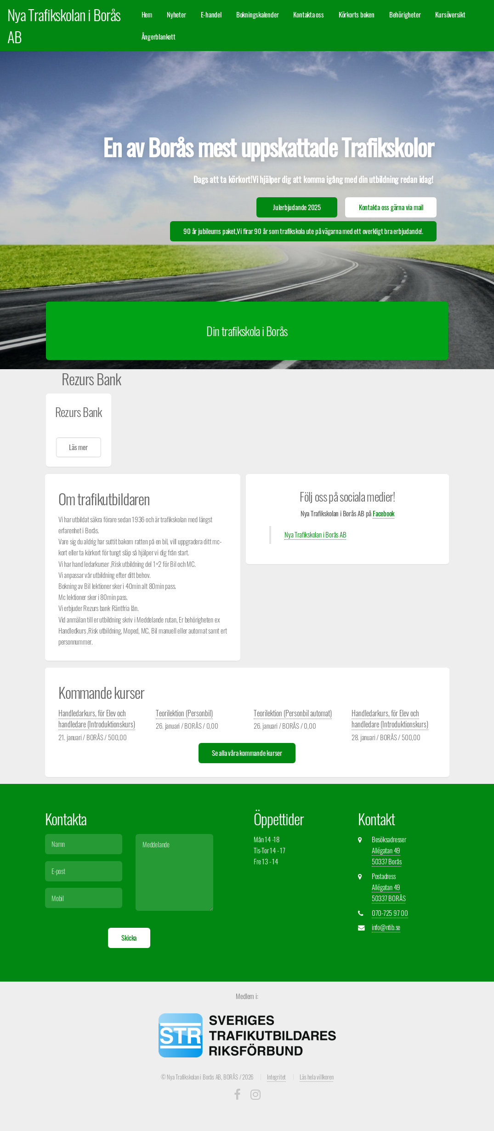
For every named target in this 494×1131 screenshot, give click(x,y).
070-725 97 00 (390, 913)
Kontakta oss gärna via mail (391, 207)
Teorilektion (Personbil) (184, 713)
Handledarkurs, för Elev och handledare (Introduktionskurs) (96, 719)
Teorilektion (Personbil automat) (293, 713)
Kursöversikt (450, 14)
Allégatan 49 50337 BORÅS (389, 892)
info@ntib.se (386, 927)
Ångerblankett (159, 36)
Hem (147, 14)
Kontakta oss (308, 14)
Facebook (383, 513)
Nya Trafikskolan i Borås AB (315, 534)
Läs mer (78, 447)
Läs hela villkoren (316, 1076)
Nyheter (176, 14)
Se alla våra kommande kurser (247, 753)
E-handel (211, 14)
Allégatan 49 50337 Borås (387, 855)
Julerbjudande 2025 (297, 207)
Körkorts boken (357, 14)
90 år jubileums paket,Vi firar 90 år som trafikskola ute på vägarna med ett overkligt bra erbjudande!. (303, 231)
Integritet (276, 1076)
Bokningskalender (257, 14)
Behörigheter (404, 14)
